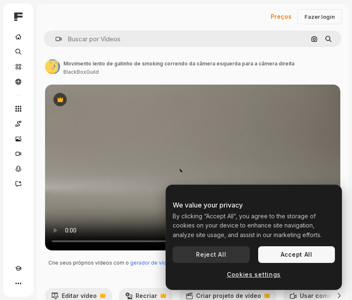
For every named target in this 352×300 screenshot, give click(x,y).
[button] (55, 39)
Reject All (211, 254)
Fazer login (319, 16)
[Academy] (18, 268)
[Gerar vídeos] (18, 153)
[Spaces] (18, 123)
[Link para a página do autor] (52, 66)
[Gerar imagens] (18, 138)
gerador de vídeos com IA (162, 263)
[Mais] (18, 283)
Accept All (296, 254)
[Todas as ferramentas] (18, 108)
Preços (281, 16)
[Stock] (18, 66)
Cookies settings (254, 274)
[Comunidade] (18, 81)
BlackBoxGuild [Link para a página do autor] (81, 72)
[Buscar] (18, 51)
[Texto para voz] (18, 168)
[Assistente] (18, 183)
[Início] (18, 36)
